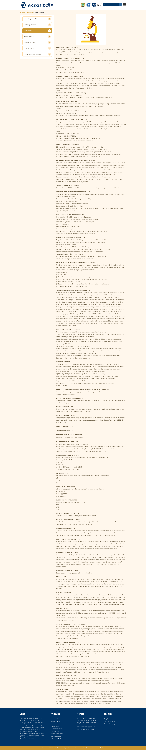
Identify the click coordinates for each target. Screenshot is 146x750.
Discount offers (55, 719)
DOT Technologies (98, 748)
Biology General (37, 36)
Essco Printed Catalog (57, 738)
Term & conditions (109, 721)
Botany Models (37, 48)
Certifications (55, 726)
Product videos (55, 721)
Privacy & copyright (110, 724)
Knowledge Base (56, 736)
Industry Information (57, 733)
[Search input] (111, 4)
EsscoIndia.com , (57, 748)
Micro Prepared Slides (37, 19)
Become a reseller (56, 728)
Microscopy (37, 30)
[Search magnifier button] (120, 4)
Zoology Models (37, 42)
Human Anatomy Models (37, 54)
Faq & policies (108, 719)
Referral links (54, 724)
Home (22, 12)
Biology (30, 12)
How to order (55, 731)
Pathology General (37, 24)
